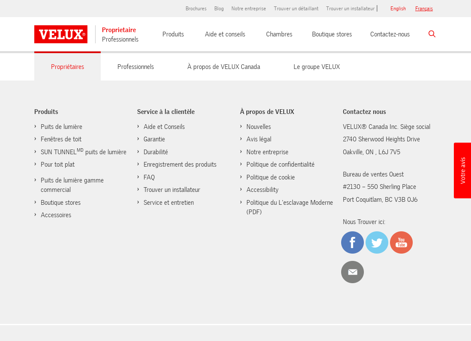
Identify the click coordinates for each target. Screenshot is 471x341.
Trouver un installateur (350, 9)
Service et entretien (169, 202)
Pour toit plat (58, 164)
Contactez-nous (390, 34)
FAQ (149, 177)
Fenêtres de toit (61, 139)
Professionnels (120, 39)
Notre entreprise (248, 9)
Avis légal (258, 139)
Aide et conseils (225, 34)
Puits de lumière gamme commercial (72, 185)
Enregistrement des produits (180, 164)
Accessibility (262, 190)
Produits (173, 34)
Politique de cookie (270, 177)
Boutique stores (332, 34)
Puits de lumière (61, 127)
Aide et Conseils (164, 127)
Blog (219, 9)
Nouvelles (258, 127)
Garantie (154, 139)
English (398, 9)
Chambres (279, 34)
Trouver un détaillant (296, 9)
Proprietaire (119, 30)
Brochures (196, 9)
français (424, 9)
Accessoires (56, 215)
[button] (462, 170)
